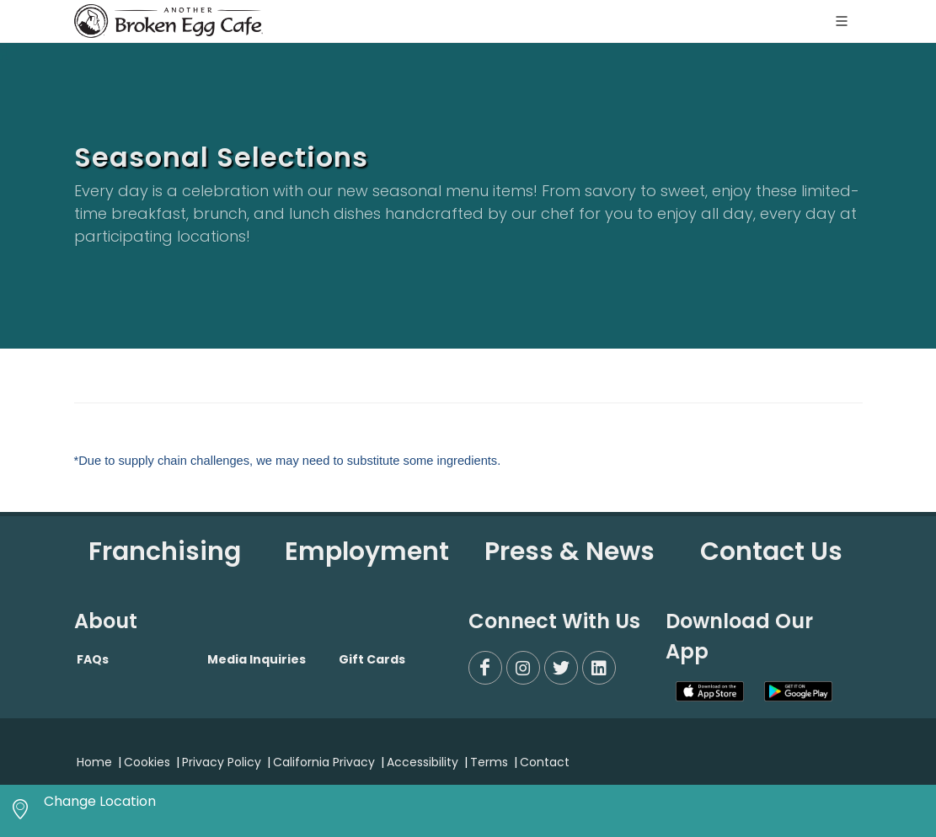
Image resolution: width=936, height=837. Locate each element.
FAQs (93, 659)
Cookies (147, 762)
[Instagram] (523, 668)
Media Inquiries (256, 659)
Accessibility (422, 762)
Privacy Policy (221, 762)
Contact (545, 762)
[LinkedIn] (599, 668)
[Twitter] (561, 668)
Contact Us (771, 551)
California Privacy (324, 762)
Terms (489, 762)
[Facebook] (485, 668)
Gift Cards (372, 659)
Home (94, 762)
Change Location (100, 801)
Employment (367, 551)
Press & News (569, 551)
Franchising (164, 551)
